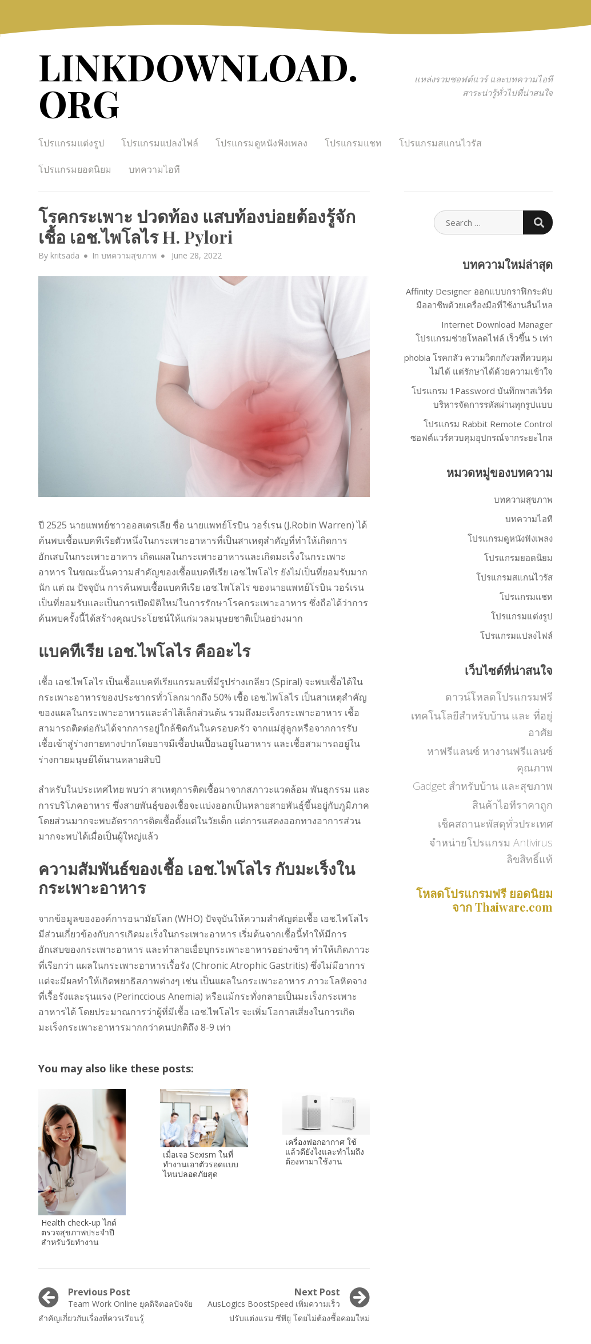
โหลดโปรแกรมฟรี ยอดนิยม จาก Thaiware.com (484, 899)
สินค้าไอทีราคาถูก (512, 805)
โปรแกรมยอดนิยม (74, 169)
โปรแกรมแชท (353, 143)
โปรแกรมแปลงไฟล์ (159, 143)
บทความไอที (154, 169)
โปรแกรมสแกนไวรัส (440, 143)
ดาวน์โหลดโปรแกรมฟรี (499, 696)
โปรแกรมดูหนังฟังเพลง (261, 143)
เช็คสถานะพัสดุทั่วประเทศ (495, 823)
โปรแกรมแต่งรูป (71, 143)
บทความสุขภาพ (129, 255)
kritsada (64, 255)
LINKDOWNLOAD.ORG (198, 84)
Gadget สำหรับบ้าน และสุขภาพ (483, 786)
